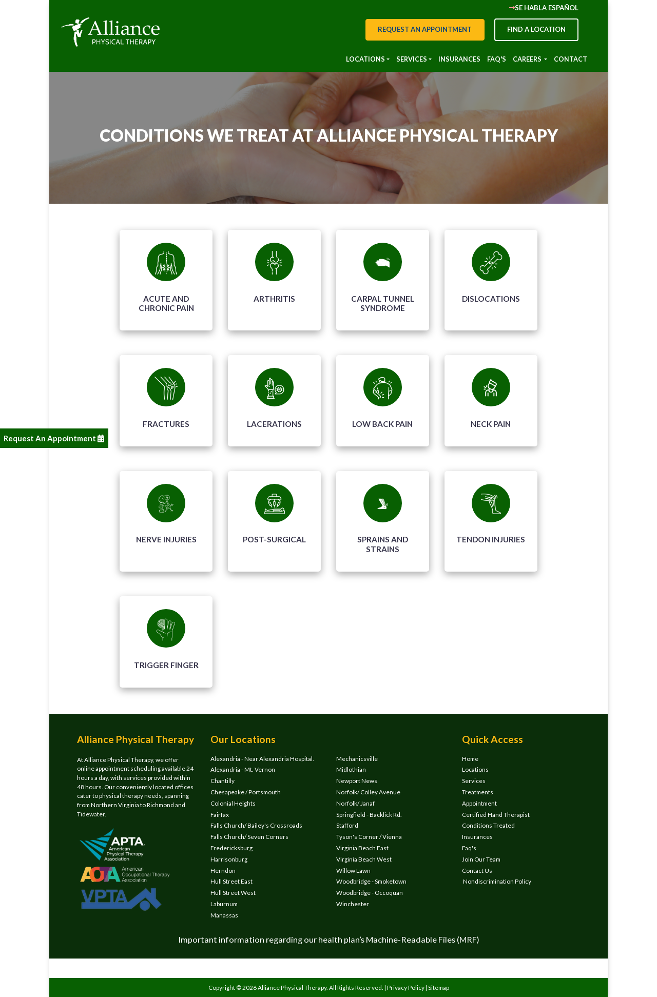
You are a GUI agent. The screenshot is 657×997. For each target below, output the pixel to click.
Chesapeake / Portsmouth (245, 792)
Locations (475, 769)
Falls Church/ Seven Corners (249, 836)
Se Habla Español (543, 8)
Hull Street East (231, 881)
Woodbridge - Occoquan (369, 892)
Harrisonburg (228, 859)
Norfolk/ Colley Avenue (368, 792)
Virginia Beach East (362, 848)
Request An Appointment (54, 438)
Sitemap (438, 987)
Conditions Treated (488, 825)
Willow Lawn (353, 870)
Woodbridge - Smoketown (371, 881)
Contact (570, 59)
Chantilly (222, 781)
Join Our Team (481, 859)
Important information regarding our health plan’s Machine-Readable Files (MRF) (328, 939)
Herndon (223, 870)
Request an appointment (425, 29)
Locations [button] (365, 59)
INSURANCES (459, 59)
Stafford (347, 825)
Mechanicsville (357, 759)
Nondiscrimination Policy (496, 881)
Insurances (477, 836)
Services (474, 781)
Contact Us (477, 870)
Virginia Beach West (364, 859)
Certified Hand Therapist (496, 814)
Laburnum (224, 904)
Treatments (477, 792)
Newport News (356, 781)
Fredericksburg (231, 848)
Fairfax (219, 814)
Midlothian (351, 769)
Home (470, 759)
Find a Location (536, 29)
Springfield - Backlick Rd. (369, 814)
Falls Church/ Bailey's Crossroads (256, 825)
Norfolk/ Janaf (355, 803)
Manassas (224, 915)
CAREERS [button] (528, 59)
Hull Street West (233, 892)
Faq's (496, 59)
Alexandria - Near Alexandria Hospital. (262, 759)
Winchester (352, 904)
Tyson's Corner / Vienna (369, 836)
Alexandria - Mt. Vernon (242, 769)
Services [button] (411, 59)
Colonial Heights (233, 803)
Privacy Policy (406, 987)
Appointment (479, 803)
